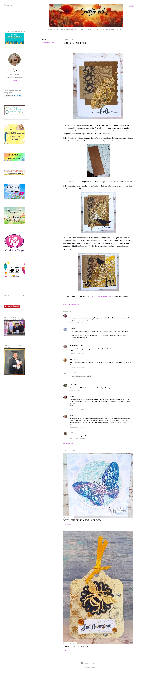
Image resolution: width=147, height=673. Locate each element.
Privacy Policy (87, 29)
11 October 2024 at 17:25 (77, 410)
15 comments (67, 524)
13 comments (67, 650)
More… (120, 29)
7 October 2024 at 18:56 (77, 367)
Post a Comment (69, 443)
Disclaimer (75, 29)
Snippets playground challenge (102, 296)
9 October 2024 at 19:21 (76, 390)
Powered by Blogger (88, 663)
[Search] (132, 6)
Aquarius (73, 315)
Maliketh (93, 667)
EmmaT (72, 433)
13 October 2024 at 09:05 (77, 439)
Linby (14, 69)
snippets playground (48, 42)
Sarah (71, 385)
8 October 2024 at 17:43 (77, 379)
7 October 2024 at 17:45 (77, 353)
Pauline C (73, 415)
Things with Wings (75, 646)
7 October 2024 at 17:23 (77, 340)
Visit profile (14, 81)
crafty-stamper (75, 346)
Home (50, 29)
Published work (61, 29)
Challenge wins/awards (105, 29)
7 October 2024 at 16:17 (76, 322)
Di (70, 396)
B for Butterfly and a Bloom (82, 520)
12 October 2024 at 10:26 (77, 427)
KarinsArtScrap (75, 373)
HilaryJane (73, 359)
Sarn (71, 328)
